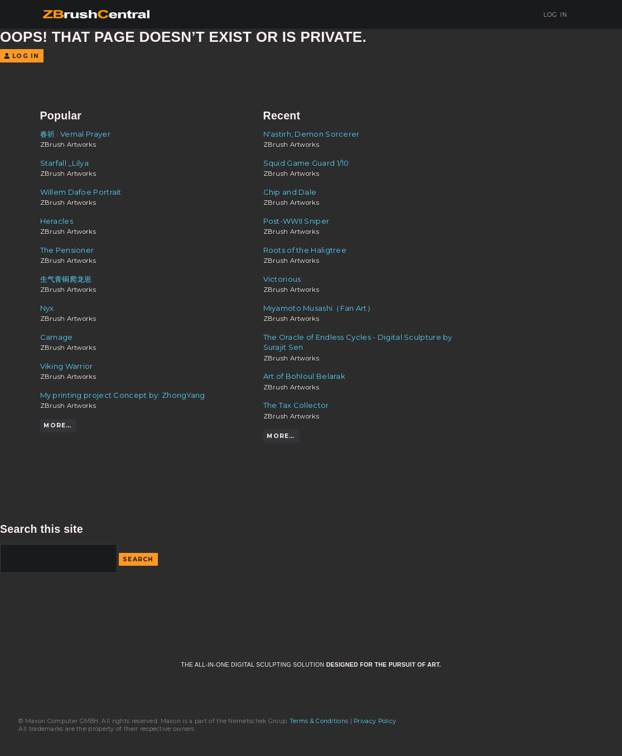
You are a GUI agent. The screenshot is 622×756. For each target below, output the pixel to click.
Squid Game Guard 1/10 (306, 162)
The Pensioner (67, 249)
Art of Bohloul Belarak (304, 376)
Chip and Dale (290, 191)
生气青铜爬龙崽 (66, 279)
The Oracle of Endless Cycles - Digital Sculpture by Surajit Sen (357, 342)
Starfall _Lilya (64, 162)
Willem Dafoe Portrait (81, 191)
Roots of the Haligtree (305, 249)
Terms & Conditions (319, 721)
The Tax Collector (296, 405)
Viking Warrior (66, 366)
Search (138, 559)
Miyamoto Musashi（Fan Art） (318, 308)
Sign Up (509, 14)
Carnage (56, 337)
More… (57, 425)
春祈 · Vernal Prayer (75, 133)
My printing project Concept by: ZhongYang (122, 395)
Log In (551, 14)
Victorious (282, 279)
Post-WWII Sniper (296, 220)
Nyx (47, 308)
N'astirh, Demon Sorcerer (311, 133)
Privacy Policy (375, 721)
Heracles (56, 220)
